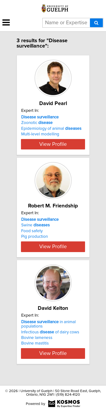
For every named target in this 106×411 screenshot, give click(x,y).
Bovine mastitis (35, 352)
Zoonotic (37, 123)
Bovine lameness (36, 346)
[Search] (96, 22)
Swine (35, 229)
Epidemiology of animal (51, 128)
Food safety (32, 235)
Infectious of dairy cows (50, 340)
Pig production (34, 241)
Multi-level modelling (40, 134)
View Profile (53, 148)
